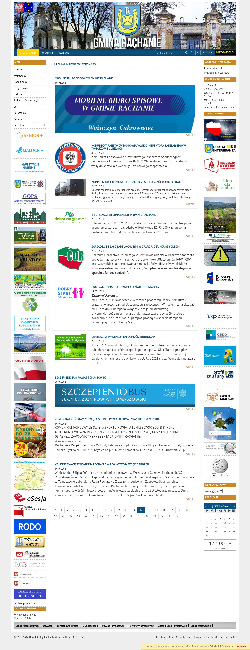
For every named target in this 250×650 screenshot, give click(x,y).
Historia (18, 94)
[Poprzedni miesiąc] (205, 506)
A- (192, 52)
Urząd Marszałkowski (27, 625)
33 (154, 516)
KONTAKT (64, 52)
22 (71, 516)
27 (109, 516)
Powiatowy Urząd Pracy (141, 625)
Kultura (18, 119)
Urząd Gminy (21, 88)
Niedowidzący (225, 52)
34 (162, 516)
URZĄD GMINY (28, 52)
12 (133, 509)
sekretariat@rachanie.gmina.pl (221, 107)
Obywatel (48, 625)
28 (116, 516)
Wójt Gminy (20, 75)
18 (179, 509)
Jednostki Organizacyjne (27, 100)
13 (141, 509)
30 (131, 516)
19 (187, 509)
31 (139, 516)
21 (63, 516)
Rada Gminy (20, 81)
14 (148, 509)
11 (126, 509)
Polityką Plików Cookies (221, 646)
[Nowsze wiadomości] (55, 510)
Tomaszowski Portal (68, 625)
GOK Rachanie (90, 625)
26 (101, 516)
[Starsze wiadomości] (177, 516)
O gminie (18, 69)
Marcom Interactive (225, 637)
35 (170, 516)
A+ (197, 52)
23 (78, 516)
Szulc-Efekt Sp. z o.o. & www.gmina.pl (190, 637)
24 (86, 516)
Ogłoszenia (20, 112)
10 (118, 509)
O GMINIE (47, 52)
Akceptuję (241, 646)
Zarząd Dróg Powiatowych (172, 625)
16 (164, 509)
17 (171, 509)
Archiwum (207, 52)
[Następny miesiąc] (234, 506)
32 (147, 516)
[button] (44, 125)
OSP (16, 106)
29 (124, 516)
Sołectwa (19, 125)
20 (55, 516)
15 (156, 509)
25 (93, 516)
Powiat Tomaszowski (113, 625)
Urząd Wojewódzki (200, 625)
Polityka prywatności (25, 603)
